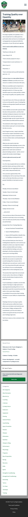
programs (5, 453)
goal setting (6, 423)
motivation (5, 436)
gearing (5, 416)
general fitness (6, 351)
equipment (5, 413)
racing (4, 459)
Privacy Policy (14, 508)
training (5, 493)
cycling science (7, 406)
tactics (4, 483)
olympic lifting (7, 443)
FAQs (14, 512)
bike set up (6, 396)
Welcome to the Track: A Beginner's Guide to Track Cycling (12, 348)
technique (5, 489)
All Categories (6, 389)
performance (6, 446)
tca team (5, 486)
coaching (5, 399)
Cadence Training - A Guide (10, 355)
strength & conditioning (9, 473)
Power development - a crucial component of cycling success (11, 360)
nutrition (5, 439)
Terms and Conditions (14, 505)
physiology (5, 449)
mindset (5, 433)
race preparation (7, 456)
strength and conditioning (9, 476)
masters (5, 429)
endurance (5, 409)
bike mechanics (7, 393)
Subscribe (14, 379)
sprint (4, 469)
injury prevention (7, 426)
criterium (5, 403)
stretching (5, 479)
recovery (5, 463)
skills (4, 466)
